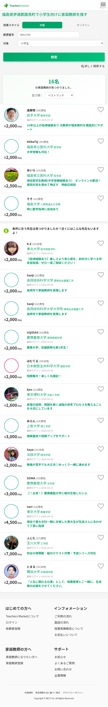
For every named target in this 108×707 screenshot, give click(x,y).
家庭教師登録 (14, 664)
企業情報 (60, 676)
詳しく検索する (93, 67)
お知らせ (60, 657)
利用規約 (29, 693)
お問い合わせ (62, 670)
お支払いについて (65, 635)
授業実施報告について (68, 629)
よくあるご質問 (64, 664)
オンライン (83, 25)
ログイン (11, 623)
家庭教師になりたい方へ (21, 657)
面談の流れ (61, 623)
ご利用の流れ (62, 617)
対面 (42, 25)
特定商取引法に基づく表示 (47, 693)
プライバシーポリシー (73, 693)
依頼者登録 (12, 629)
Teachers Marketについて (22, 617)
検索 (54, 57)
